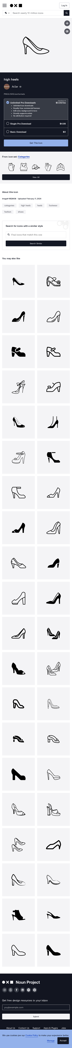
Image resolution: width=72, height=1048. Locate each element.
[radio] (36, 109)
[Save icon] (67, 23)
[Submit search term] (66, 13)
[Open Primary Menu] (5, 6)
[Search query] (36, 234)
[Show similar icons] (67, 31)
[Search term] (37, 13)
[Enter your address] (36, 1007)
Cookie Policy (31, 1035)
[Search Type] (7, 13)
